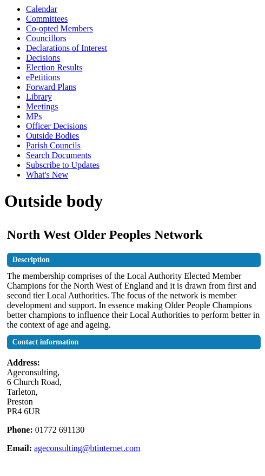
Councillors (46, 38)
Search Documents (58, 155)
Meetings (42, 106)
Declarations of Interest (66, 48)
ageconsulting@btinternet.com (87, 448)
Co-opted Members (59, 28)
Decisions (43, 57)
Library (39, 96)
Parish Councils (53, 145)
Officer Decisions (56, 126)
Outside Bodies (52, 135)
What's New (47, 174)
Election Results (54, 67)
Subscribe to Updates (63, 164)
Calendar (41, 9)
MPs (34, 116)
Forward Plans (51, 87)
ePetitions (43, 77)
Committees (47, 18)
